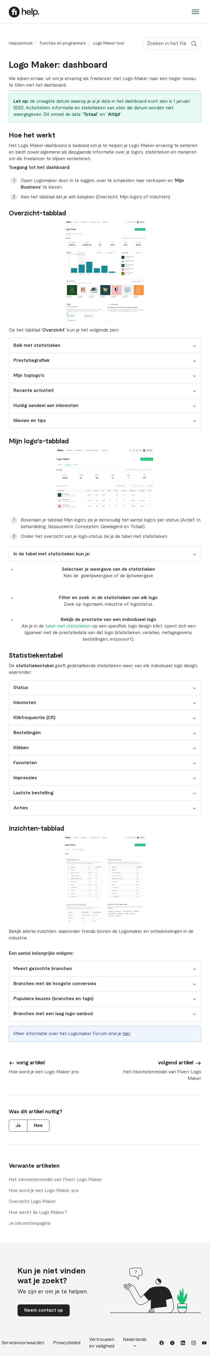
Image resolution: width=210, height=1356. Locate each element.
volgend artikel (176, 1062)
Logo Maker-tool (108, 43)
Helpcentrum (21, 43)
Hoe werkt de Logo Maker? (38, 1212)
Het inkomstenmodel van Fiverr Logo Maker (55, 1180)
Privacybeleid (66, 1343)
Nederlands (135, 1342)
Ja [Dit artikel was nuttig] (18, 1125)
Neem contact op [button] (43, 1310)
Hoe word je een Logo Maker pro (44, 1190)
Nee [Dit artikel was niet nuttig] (38, 1125)
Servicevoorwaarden (23, 1343)
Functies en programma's (63, 43)
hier (126, 1034)
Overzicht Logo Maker (32, 1201)
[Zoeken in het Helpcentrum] (172, 43)
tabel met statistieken (68, 626)
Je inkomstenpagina (29, 1223)
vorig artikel (30, 1062)
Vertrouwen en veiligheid (101, 1342)
